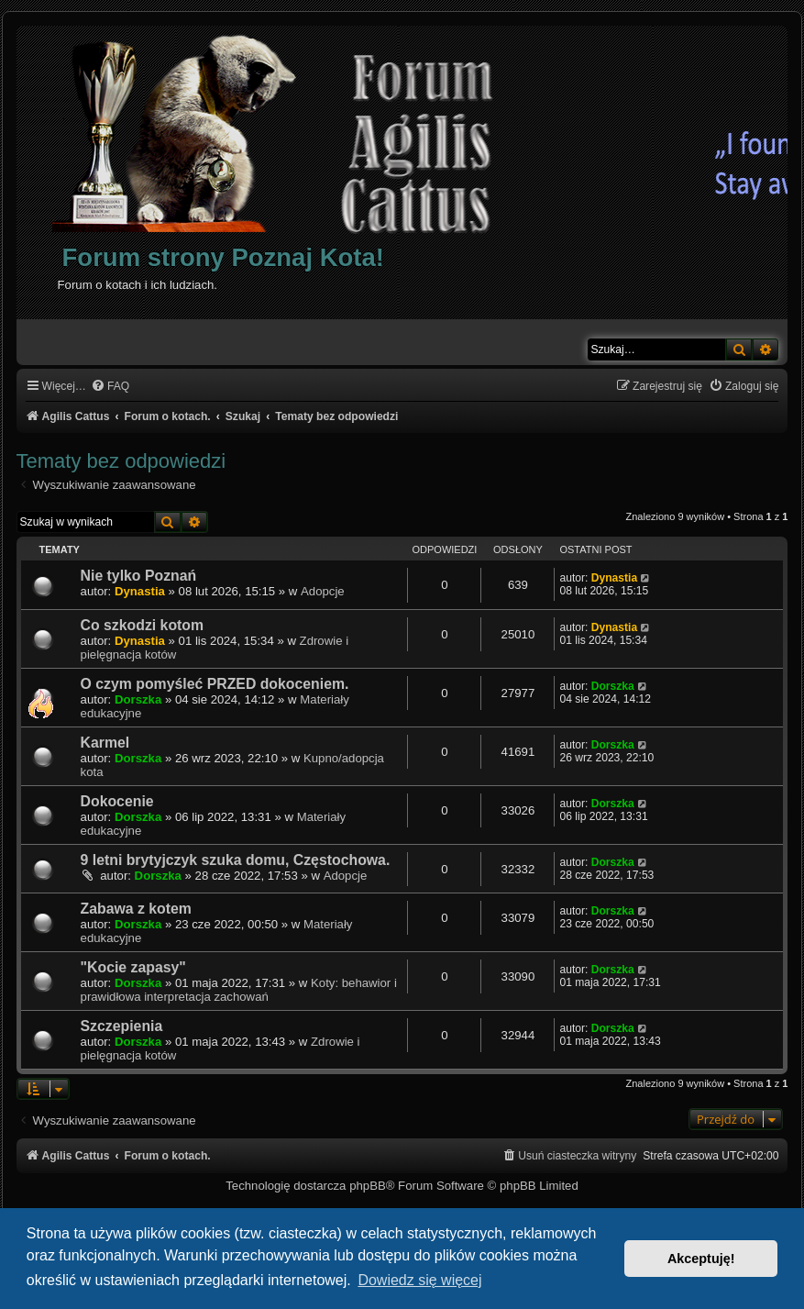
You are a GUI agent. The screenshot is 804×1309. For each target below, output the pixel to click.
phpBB (367, 1186)
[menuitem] (110, 386)
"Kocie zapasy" (133, 967)
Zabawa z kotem (136, 908)
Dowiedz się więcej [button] (419, 1280)
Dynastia (140, 591)
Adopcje (323, 591)
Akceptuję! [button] (701, 1258)
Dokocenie (117, 801)
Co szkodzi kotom (142, 625)
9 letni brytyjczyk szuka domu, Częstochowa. (236, 860)
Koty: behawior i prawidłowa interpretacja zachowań (239, 990)
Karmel (105, 742)
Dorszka (138, 699)
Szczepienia (122, 1026)
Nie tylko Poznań (139, 575)
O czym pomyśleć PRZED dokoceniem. (215, 684)
